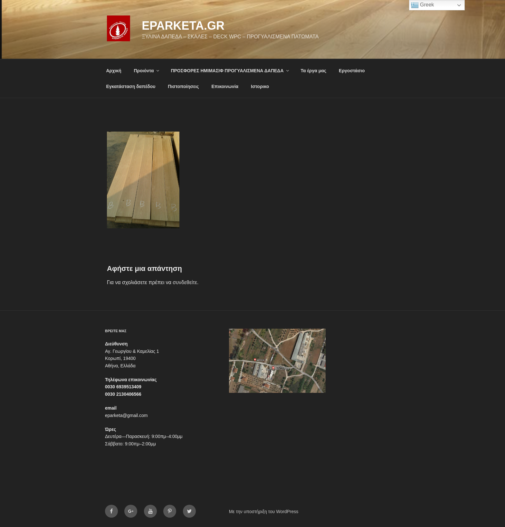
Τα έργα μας (313, 70)
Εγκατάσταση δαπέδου (131, 86)
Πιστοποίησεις (183, 86)
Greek (422, 5)
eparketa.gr (183, 25)
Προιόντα (147, 70)
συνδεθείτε (185, 282)
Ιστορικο (260, 86)
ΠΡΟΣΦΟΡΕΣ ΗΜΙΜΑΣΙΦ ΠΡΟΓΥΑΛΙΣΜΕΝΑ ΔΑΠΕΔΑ (230, 70)
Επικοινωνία (225, 86)
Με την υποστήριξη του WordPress (264, 511)
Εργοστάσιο (352, 70)
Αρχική (113, 70)
